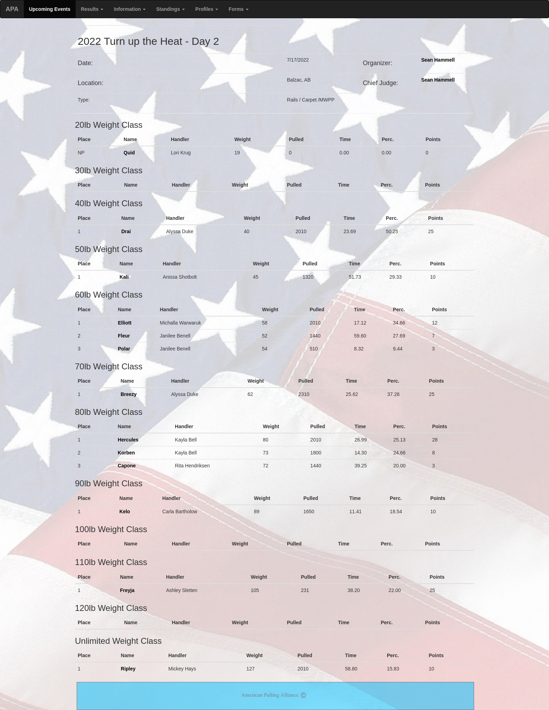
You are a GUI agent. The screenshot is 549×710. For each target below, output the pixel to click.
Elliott (125, 323)
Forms (239, 9)
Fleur (124, 336)
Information (130, 9)
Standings (170, 9)
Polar (124, 348)
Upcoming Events (49, 9)
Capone (126, 465)
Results (92, 9)
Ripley (128, 668)
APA (12, 9)
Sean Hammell (438, 60)
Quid (129, 152)
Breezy (128, 394)
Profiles (206, 9)
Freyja (127, 590)
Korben (126, 452)
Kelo (124, 511)
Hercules (128, 440)
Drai (126, 231)
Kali (124, 277)
